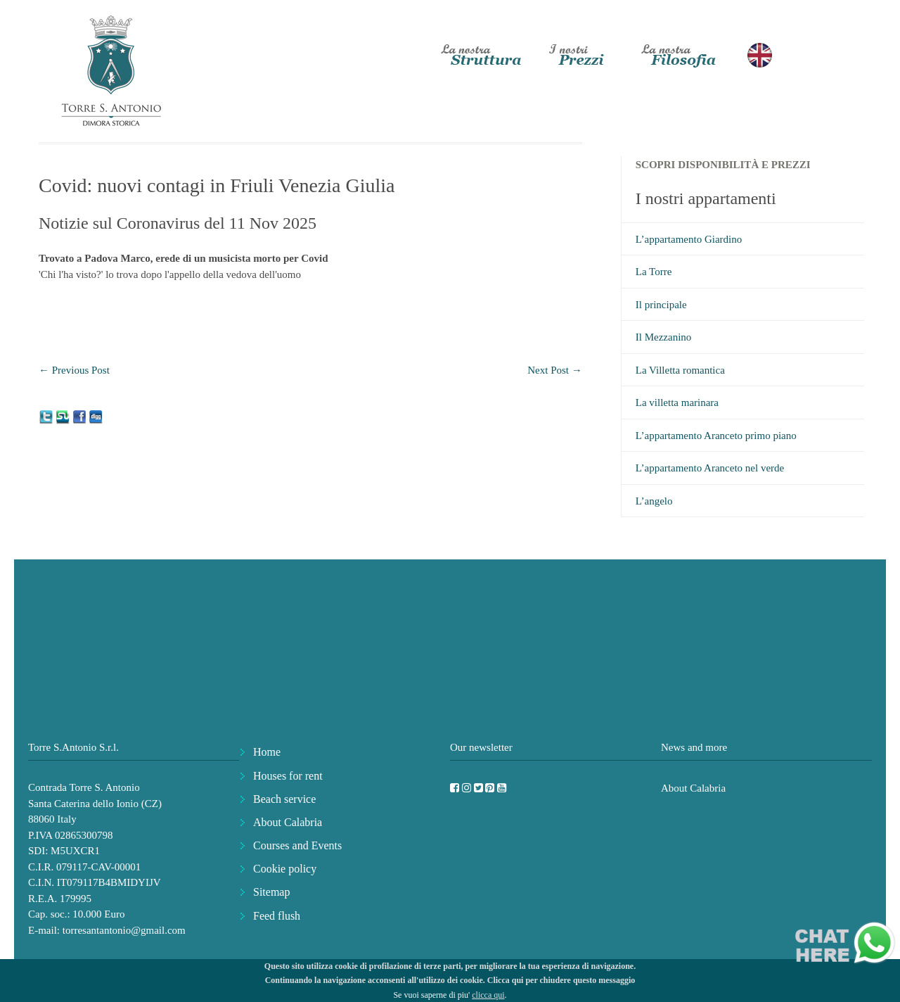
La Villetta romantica (680, 370)
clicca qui (488, 995)
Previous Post (74, 370)
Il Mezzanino (664, 337)
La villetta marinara (677, 402)
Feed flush (276, 916)
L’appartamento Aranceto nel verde (710, 468)
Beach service (284, 799)
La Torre (654, 271)
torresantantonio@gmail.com (124, 930)
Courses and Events (297, 845)
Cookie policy (284, 869)
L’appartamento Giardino (689, 239)
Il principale (661, 304)
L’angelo (654, 501)
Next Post (554, 370)
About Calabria (287, 822)
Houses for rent (288, 776)
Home (267, 752)
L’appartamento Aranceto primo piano (716, 435)
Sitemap (271, 892)
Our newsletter (481, 747)
